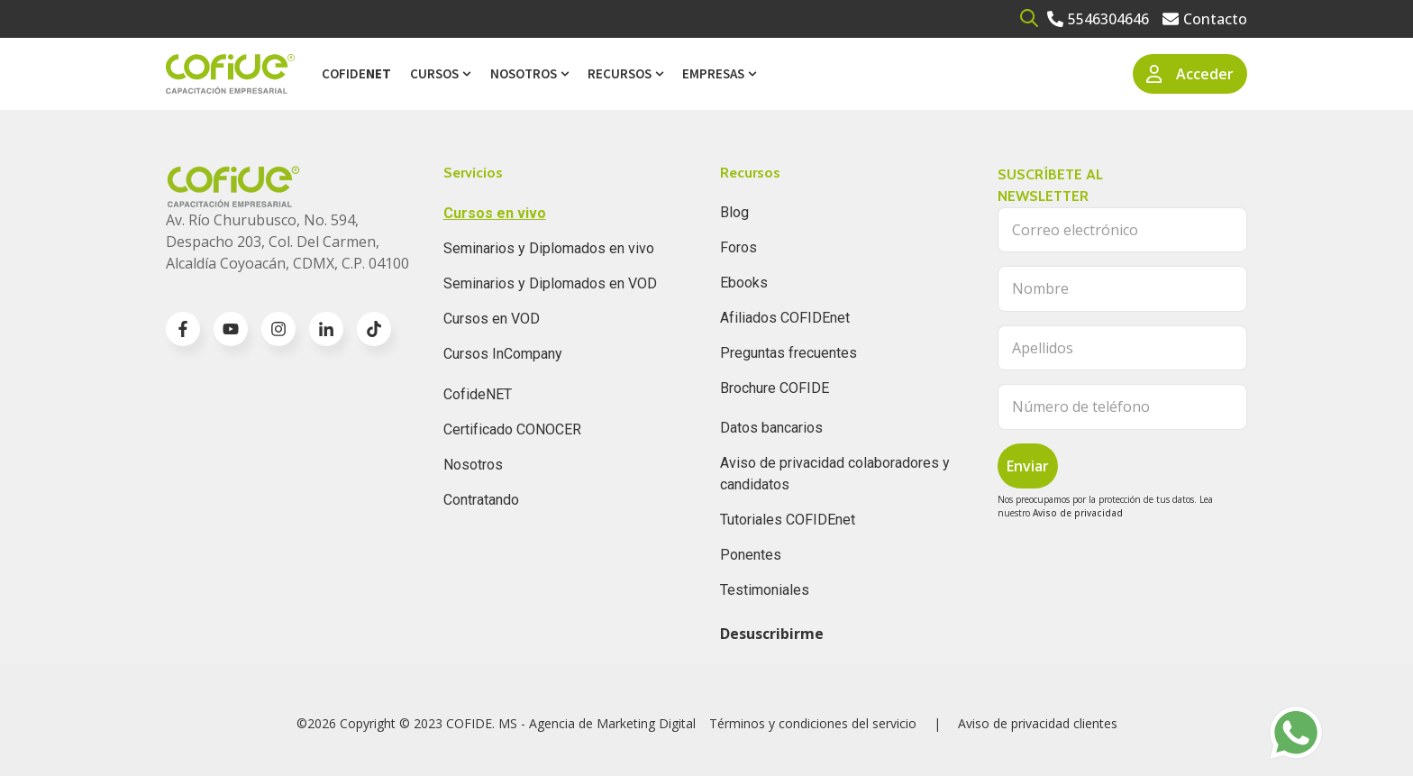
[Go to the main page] (230, 74)
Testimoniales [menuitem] (764, 589)
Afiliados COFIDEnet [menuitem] (785, 317)
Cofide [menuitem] (356, 73)
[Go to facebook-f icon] (183, 329)
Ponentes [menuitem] (750, 554)
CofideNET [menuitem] (477, 394)
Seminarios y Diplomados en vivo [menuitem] (548, 248)
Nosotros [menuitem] (523, 73)
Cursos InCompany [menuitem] (502, 353)
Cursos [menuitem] (434, 73)
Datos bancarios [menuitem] (771, 427)
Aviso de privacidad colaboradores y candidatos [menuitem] (835, 473)
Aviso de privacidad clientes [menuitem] (1037, 723)
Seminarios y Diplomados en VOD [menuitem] (550, 283)
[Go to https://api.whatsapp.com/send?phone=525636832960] (1296, 733)
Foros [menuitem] (738, 247)
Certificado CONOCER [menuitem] (512, 429)
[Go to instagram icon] (278, 329)
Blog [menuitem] (734, 212)
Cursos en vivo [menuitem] (494, 213)
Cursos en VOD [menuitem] (491, 318)
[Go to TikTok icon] (374, 329)
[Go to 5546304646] (1098, 19)
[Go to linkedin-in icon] (326, 329)
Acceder (1190, 74)
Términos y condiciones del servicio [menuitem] (812, 723)
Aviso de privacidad (1078, 513)
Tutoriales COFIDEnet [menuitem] (787, 519)
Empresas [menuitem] (713, 73)
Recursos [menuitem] (620, 73)
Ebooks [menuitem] (744, 282)
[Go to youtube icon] (231, 329)
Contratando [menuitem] (481, 499)
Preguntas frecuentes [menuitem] (788, 352)
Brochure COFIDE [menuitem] (774, 388)
